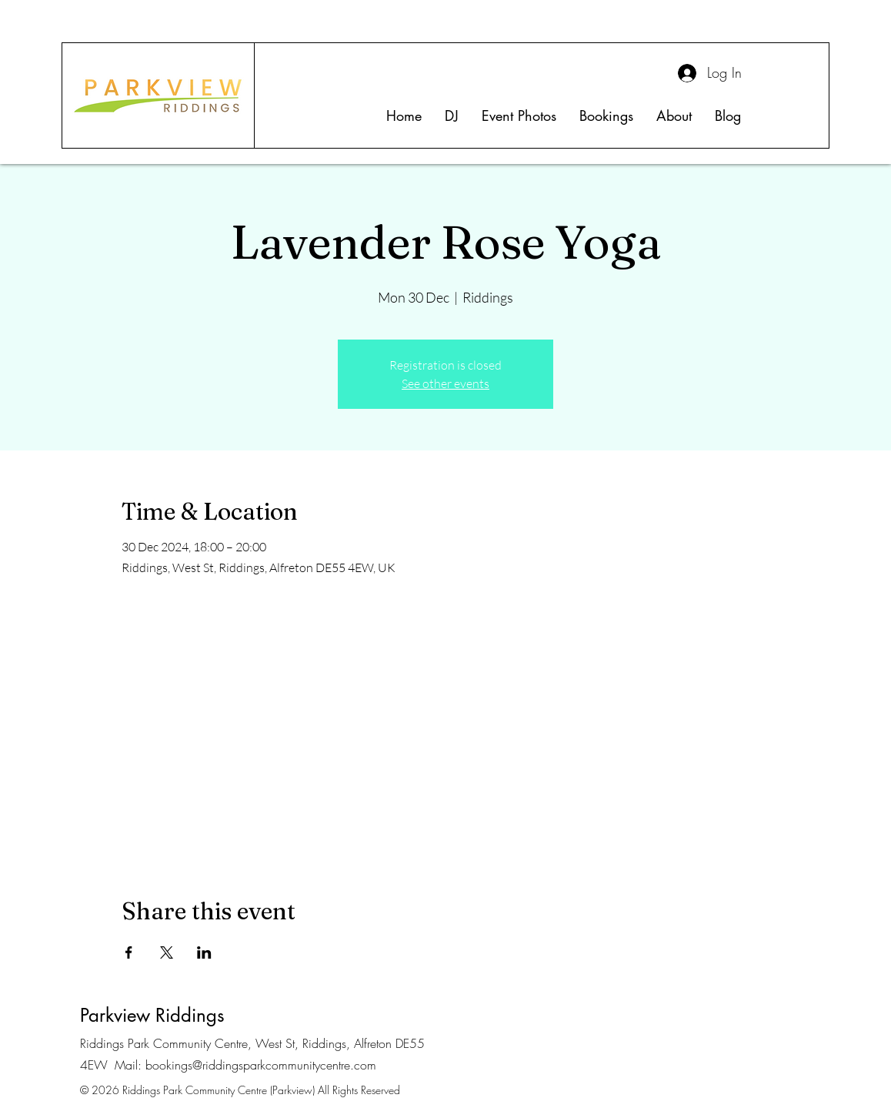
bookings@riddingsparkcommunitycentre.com (260, 1064)
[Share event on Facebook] (129, 952)
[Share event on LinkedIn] (204, 952)
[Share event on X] (166, 952)
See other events (445, 383)
